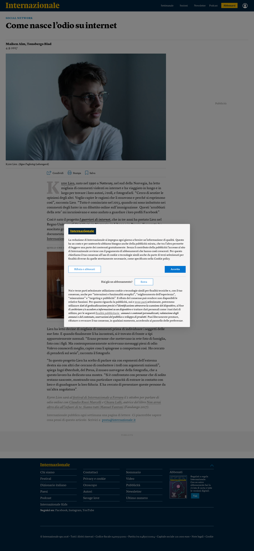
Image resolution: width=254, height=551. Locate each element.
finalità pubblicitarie (108, 313)
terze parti (141, 302)
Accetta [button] (175, 269)
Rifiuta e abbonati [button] (84, 269)
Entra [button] (144, 282)
